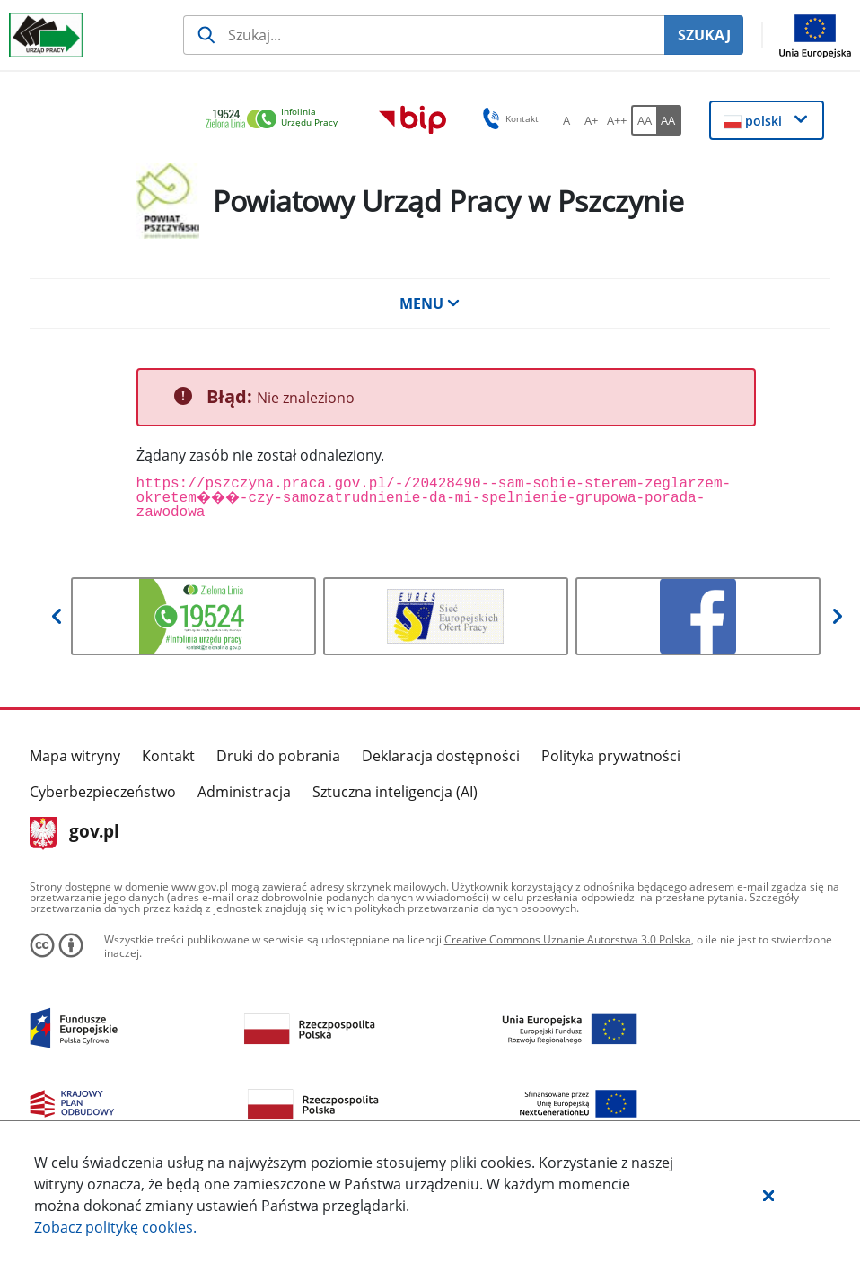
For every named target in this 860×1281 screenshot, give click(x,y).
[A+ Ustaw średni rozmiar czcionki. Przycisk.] (591, 120)
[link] (276, 120)
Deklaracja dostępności (441, 756)
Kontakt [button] (508, 118)
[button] (768, 1195)
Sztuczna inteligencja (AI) (395, 792)
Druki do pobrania (278, 756)
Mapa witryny (75, 756)
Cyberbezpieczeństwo (103, 792)
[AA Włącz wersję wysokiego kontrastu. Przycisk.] (668, 120)
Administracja (244, 792)
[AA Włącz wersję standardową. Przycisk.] (643, 120)
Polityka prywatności (610, 756)
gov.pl (75, 833)
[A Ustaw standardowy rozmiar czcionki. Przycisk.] (566, 120)
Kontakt (168, 756)
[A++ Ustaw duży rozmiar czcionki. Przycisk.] (616, 120)
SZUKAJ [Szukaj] (704, 35)
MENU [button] (430, 303)
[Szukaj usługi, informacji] (423, 35)
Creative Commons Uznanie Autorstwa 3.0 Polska (567, 939)
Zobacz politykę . (115, 1227)
